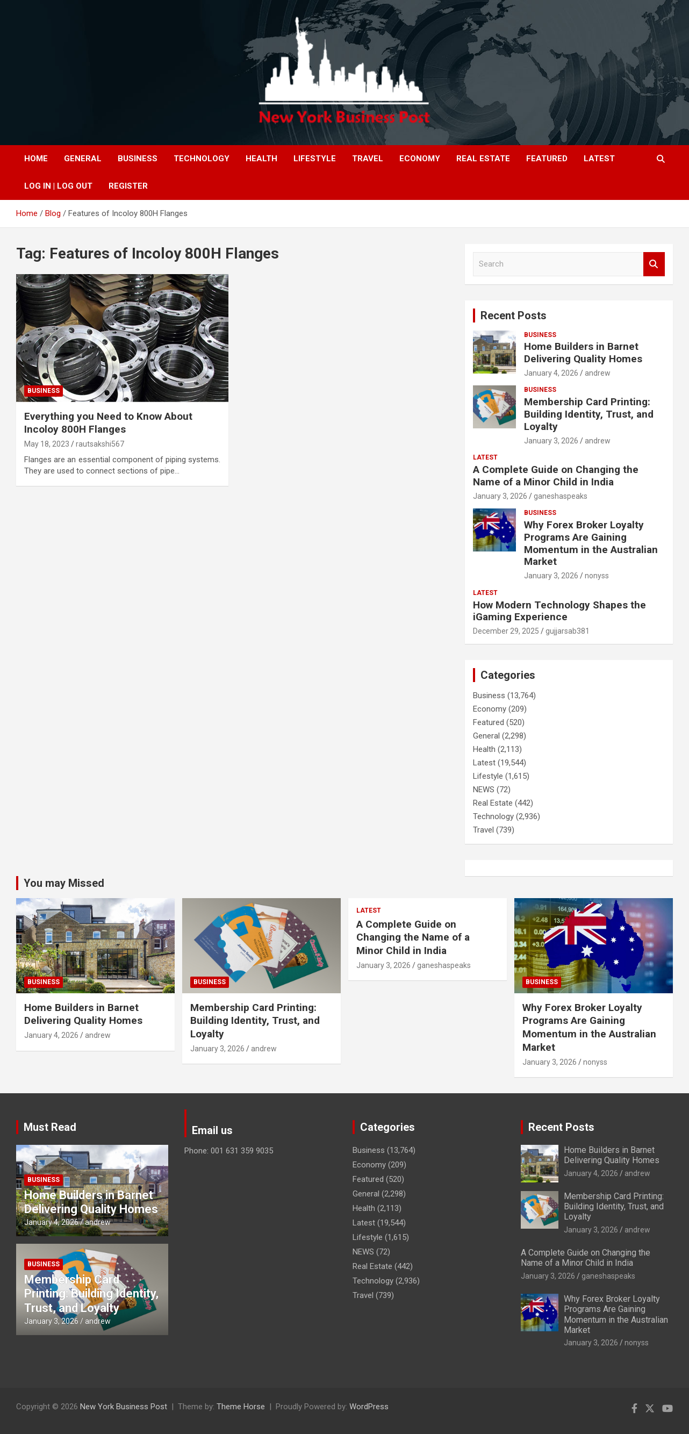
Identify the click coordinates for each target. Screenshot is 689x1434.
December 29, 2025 (506, 631)
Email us (212, 1130)
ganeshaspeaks (560, 496)
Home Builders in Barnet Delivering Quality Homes (583, 352)
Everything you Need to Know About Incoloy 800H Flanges (108, 423)
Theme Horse (241, 1406)
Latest (599, 158)
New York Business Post (123, 1406)
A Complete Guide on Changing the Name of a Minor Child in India (555, 475)
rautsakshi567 (100, 444)
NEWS (483, 789)
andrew (598, 373)
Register (128, 186)
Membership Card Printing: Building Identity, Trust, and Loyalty (589, 414)
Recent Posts (513, 315)
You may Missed (64, 883)
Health (261, 158)
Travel (367, 158)
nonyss (597, 575)
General (83, 158)
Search (654, 264)
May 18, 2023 (46, 444)
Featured (547, 158)
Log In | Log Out (58, 186)
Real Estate (483, 158)
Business (137, 158)
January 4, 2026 (551, 373)
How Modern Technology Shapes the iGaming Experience (559, 611)
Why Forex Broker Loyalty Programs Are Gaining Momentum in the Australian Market (591, 543)
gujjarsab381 (568, 631)
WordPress (369, 1406)
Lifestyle (314, 158)
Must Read (50, 1127)
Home (36, 158)
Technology (201, 158)
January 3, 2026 (551, 440)
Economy (419, 158)
